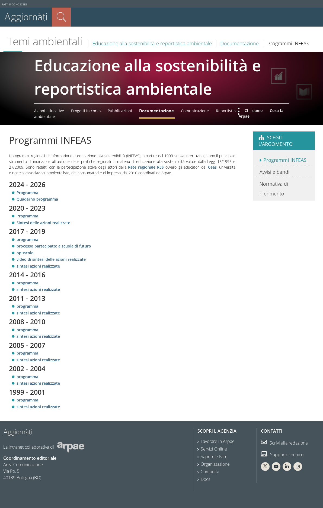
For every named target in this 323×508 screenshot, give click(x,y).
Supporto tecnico (282, 455)
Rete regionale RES (146, 167)
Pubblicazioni (120, 110)
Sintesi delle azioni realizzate (43, 222)
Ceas (212, 167)
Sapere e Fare (214, 456)
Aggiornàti (26, 17)
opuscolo (26, 252)
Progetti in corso (86, 110)
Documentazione (239, 43)
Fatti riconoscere (14, 4)
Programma (27, 192)
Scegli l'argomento (275, 140)
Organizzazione (215, 464)
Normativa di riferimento (274, 189)
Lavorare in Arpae (218, 441)
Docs (205, 479)
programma (28, 239)
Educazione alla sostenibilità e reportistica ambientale (152, 43)
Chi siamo (254, 110)
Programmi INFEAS (284, 160)
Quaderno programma (37, 199)
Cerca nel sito (61, 17)
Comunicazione (195, 110)
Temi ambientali (44, 41)
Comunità (210, 472)
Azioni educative (49, 110)
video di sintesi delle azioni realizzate (51, 259)
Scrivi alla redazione (284, 443)
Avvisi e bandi (274, 172)
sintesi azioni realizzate (38, 266)
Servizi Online (214, 449)
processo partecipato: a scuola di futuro (54, 246)
